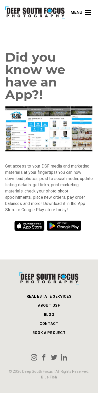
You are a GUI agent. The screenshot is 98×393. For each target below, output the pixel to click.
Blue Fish (49, 377)
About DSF (49, 305)
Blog (49, 314)
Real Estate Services (49, 296)
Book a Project (49, 333)
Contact (49, 324)
